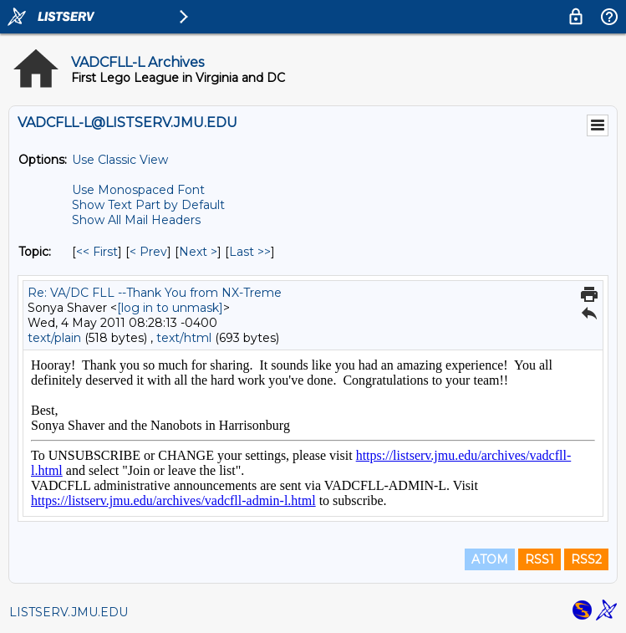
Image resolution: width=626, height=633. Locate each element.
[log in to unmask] (170, 307)
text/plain (54, 337)
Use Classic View (120, 159)
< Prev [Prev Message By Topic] (148, 251)
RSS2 (586, 559)
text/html (183, 337)
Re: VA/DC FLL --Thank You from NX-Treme (155, 292)
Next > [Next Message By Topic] (198, 251)
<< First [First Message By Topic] (97, 251)
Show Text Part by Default (148, 204)
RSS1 (539, 559)
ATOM (489, 559)
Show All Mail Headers (136, 219)
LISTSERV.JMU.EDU (68, 612)
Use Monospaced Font (138, 189)
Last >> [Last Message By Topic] (250, 251)
